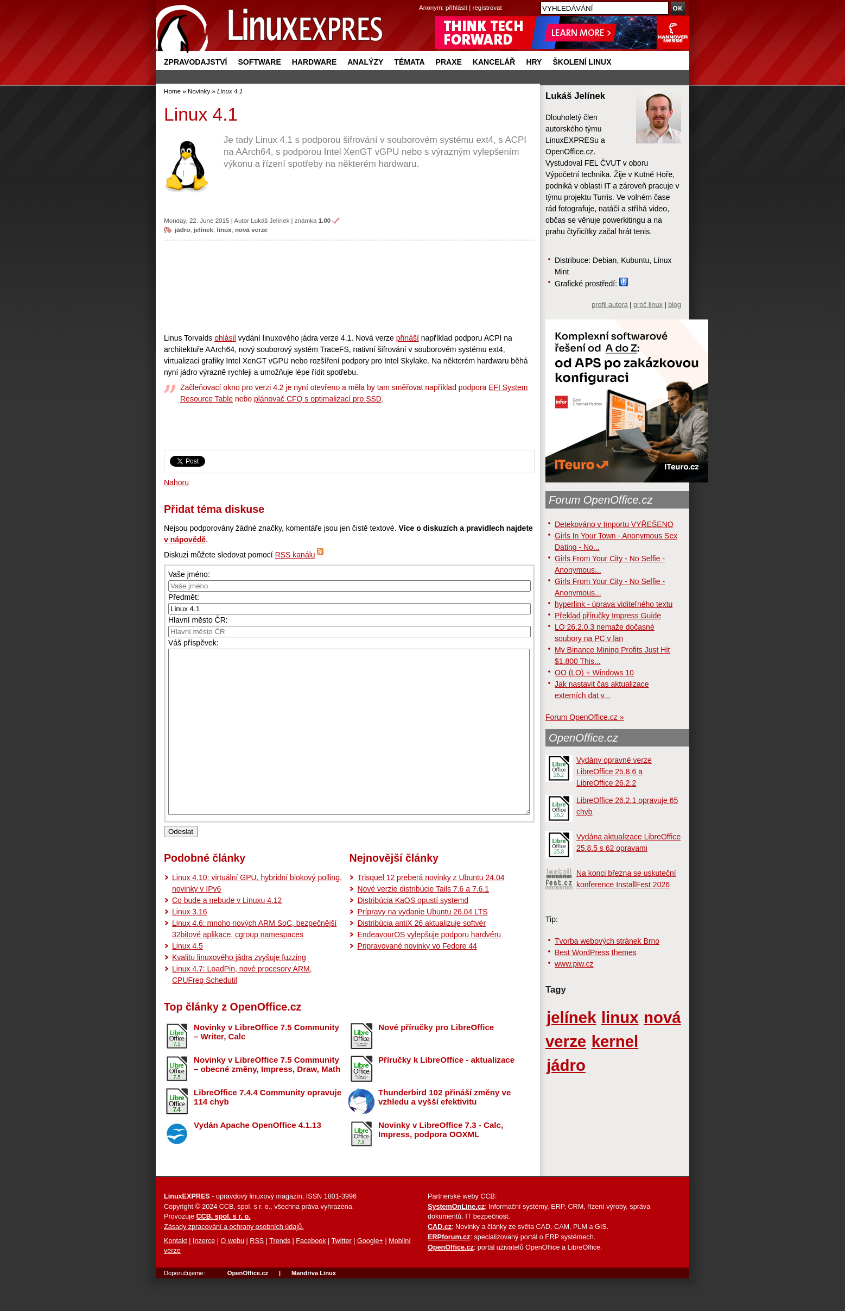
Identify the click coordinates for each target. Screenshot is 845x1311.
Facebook (311, 1273)
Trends (279, 1273)
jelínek (203, 229)
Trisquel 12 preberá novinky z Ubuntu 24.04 (430, 910)
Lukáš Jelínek (270, 220)
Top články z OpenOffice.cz (232, 1039)
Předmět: (183, 597)
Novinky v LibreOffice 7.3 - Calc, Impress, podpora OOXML (440, 1162)
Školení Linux (581, 62)
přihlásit (456, 7)
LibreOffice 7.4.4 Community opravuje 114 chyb (267, 1129)
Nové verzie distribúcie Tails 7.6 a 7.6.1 (423, 921)
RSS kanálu (295, 554)
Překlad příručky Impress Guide (608, 615)
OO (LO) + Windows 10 (594, 672)
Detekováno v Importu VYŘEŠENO (614, 524)
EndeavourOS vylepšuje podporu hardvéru (429, 967)
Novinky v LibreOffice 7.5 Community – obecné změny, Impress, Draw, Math (267, 1097)
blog (674, 305)
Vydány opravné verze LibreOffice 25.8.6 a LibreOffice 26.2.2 (614, 771)
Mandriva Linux (313, 1305)
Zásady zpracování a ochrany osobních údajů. (234, 1259)
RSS (257, 1273)
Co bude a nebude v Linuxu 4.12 (227, 933)
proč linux (648, 305)
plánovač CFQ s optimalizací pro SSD (318, 398)
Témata (409, 62)
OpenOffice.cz (583, 738)
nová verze (251, 229)
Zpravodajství (195, 62)
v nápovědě (185, 539)
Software (259, 62)
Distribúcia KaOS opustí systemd (412, 933)
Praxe (449, 62)
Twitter (342, 1273)
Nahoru (176, 482)
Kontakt (175, 1273)
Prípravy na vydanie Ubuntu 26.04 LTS (422, 944)
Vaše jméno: (189, 574)
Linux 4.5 (187, 978)
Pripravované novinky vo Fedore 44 (416, 978)
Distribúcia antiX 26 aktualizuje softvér (421, 955)
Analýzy (365, 62)
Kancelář (494, 62)
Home (172, 91)
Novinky (199, 91)
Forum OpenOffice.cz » (584, 717)
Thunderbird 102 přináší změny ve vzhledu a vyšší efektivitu (444, 1129)
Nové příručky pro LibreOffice (436, 1059)
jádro (182, 229)
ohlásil (225, 338)
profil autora (610, 305)
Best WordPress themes (596, 952)
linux (224, 229)
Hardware (314, 62)
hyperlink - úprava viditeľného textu (613, 604)
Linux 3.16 (189, 944)
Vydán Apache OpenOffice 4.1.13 (257, 1157)
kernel (615, 1041)
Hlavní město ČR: (198, 620)
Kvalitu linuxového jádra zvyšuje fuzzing (239, 990)
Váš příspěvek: (193, 642)
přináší (407, 338)
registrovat (487, 7)
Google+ (370, 1273)
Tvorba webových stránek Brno (607, 941)
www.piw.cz (574, 963)
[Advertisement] (349, 286)
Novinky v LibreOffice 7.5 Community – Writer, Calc (266, 1064)
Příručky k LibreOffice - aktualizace (446, 1092)
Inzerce (204, 1273)
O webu (232, 1273)
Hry (534, 62)
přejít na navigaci (422, 0)
